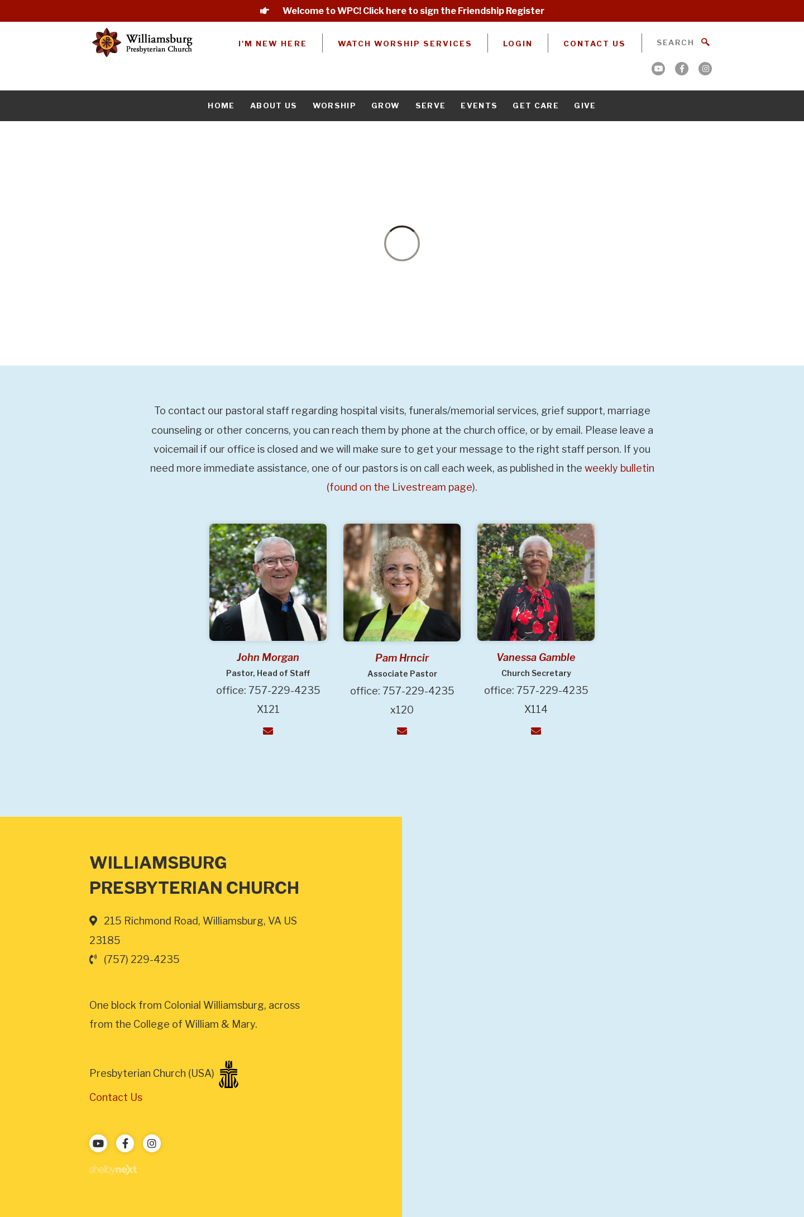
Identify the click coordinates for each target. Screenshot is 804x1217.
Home (221, 105)
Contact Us (594, 43)
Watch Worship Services (405, 43)
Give (585, 105)
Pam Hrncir (402, 658)
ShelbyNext (113, 1170)
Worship (334, 105)
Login (518, 43)
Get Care (536, 105)
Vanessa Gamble (536, 657)
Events (479, 105)
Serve (430, 105)
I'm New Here (272, 43)
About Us (274, 105)
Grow (385, 105)
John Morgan (268, 657)
